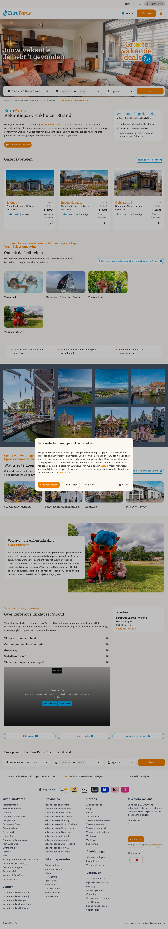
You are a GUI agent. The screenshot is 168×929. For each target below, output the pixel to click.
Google (104, 465)
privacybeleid (66, 472)
